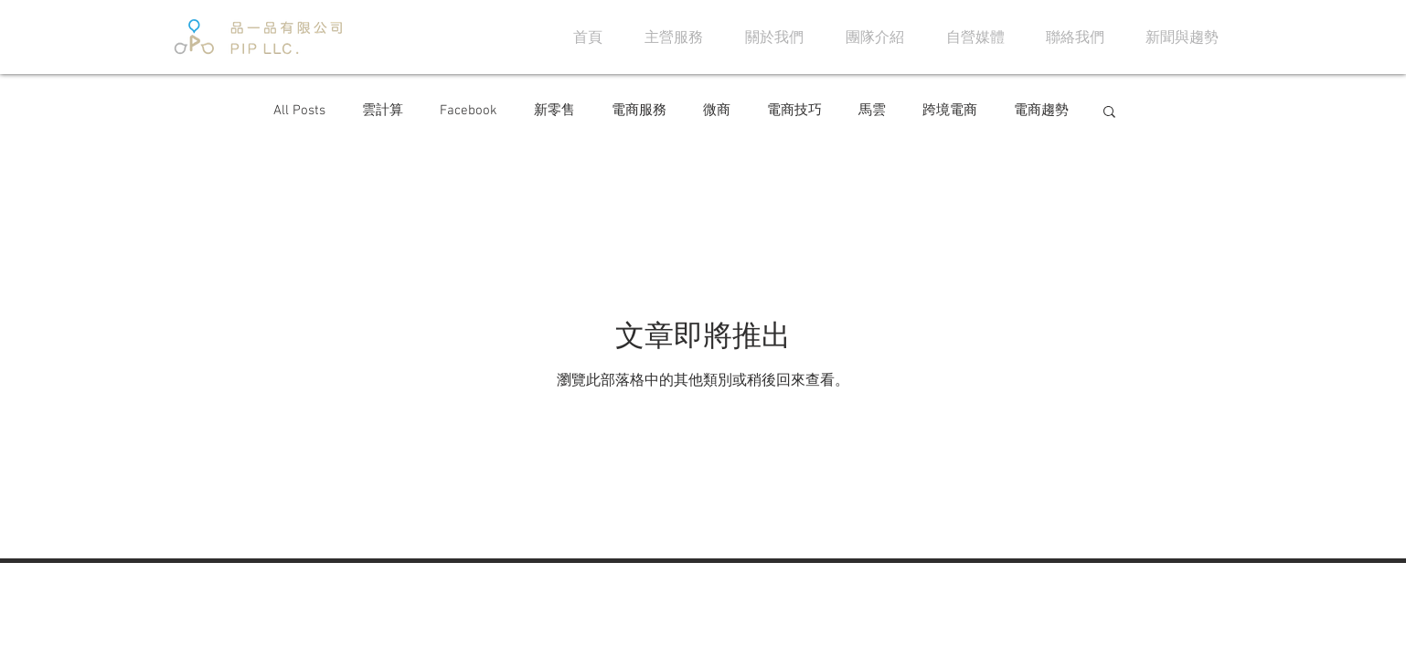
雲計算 (382, 110)
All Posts (299, 110)
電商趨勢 (1041, 110)
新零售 (554, 110)
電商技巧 (794, 110)
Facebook (468, 110)
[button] (1109, 112)
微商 (716, 110)
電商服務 (639, 110)
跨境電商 (949, 110)
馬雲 (872, 110)
